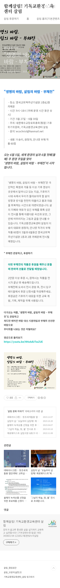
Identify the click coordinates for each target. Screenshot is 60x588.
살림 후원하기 (11, 18)
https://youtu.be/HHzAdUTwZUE (23, 341)
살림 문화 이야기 (16, 411)
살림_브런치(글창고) (13, 572)
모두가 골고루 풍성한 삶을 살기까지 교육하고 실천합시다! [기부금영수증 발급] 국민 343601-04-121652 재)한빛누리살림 (23, 532)
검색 (46, 6)
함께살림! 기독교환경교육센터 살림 (29, 6)
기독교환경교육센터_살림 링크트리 (19, 576)
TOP (53, 568)
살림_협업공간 (10, 567)
